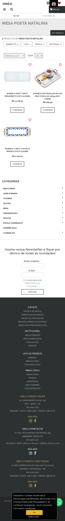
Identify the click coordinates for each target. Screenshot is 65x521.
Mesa (5, 208)
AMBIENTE (13, 44)
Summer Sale (10, 228)
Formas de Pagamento (32, 315)
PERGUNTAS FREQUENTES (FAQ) (33, 325)
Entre (16, 16)
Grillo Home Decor (32, 339)
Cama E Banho (10, 193)
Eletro (7, 203)
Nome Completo (31, 261)
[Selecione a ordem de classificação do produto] (14, 55)
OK (34, 512)
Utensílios (9, 233)
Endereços (32, 381)
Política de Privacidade (32, 318)
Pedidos (32, 378)
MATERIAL (56, 44)
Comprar (17, 110)
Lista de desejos (32, 388)
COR (27, 44)
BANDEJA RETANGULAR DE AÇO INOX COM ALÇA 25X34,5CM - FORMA (47, 96)
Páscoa (7, 218)
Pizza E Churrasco (13, 223)
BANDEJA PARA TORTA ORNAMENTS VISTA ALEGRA (17, 94)
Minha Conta (32, 374)
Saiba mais (33, 516)
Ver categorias (58, 33)
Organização (10, 213)
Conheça (32, 358)
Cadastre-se (49, 16)
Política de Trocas (33, 311)
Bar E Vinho (9, 189)
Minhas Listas (32, 361)
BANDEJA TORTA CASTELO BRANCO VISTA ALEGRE (17, 150)
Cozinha (7, 198)
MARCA (40, 44)
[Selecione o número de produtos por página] (39, 55)
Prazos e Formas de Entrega (32, 322)
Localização (32, 342)
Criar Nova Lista (33, 365)
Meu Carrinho (32, 385)
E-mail (32, 271)
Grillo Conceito (32, 335)
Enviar (32, 291)
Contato (33, 346)
